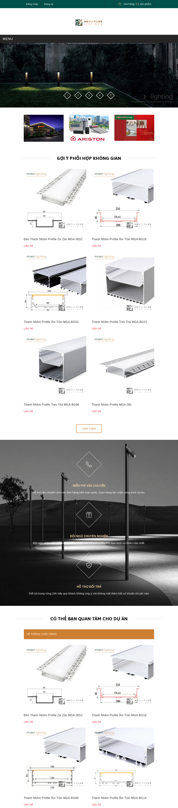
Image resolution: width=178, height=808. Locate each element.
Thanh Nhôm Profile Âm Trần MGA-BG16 (119, 180)
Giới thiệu (29, 715)
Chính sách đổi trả (102, 715)
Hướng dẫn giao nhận (36, 766)
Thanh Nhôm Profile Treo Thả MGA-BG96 (51, 230)
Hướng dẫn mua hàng (36, 750)
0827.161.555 (41, 669)
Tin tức (28, 723)
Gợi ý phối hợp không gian (89, 158)
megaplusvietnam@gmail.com (50, 678)
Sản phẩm (30, 707)
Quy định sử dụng (102, 723)
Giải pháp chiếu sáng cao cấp (109, 750)
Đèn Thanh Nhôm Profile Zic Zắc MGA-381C (53, 180)
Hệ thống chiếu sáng (42, 459)
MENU (8, 39)
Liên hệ (28, 731)
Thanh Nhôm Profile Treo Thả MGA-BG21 (119, 205)
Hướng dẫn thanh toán (37, 758)
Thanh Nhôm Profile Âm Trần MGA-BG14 (119, 507)
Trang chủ (30, 698)
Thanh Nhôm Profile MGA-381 (112, 230)
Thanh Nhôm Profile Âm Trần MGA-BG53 (51, 205)
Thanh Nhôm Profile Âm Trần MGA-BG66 (51, 507)
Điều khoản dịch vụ (35, 774)
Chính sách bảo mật (103, 698)
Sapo (118, 796)
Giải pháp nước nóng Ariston (108, 758)
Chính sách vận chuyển (105, 707)
